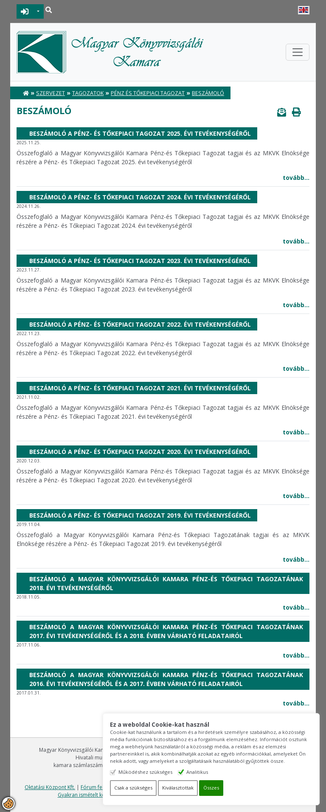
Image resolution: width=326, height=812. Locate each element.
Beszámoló (208, 93)
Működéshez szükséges (150, 772)
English (303, 10)
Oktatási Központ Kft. (50, 787)
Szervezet (50, 93)
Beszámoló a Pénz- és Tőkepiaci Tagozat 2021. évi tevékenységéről (140, 388)
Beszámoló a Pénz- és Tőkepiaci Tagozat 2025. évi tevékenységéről (140, 133)
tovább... (296, 178)
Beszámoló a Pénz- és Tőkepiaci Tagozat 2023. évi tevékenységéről (140, 261)
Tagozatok (88, 93)
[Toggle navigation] (297, 52)
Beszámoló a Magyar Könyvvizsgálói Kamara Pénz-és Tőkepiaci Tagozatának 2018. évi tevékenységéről (166, 583)
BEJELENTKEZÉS (25, 11)
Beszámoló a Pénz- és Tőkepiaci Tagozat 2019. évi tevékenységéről (140, 515)
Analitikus (201, 772)
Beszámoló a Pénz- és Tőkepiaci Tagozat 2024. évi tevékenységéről (140, 197)
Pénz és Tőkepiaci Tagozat (148, 93)
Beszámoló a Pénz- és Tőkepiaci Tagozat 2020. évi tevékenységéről (140, 452)
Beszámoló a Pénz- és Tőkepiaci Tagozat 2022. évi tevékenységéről (140, 324)
